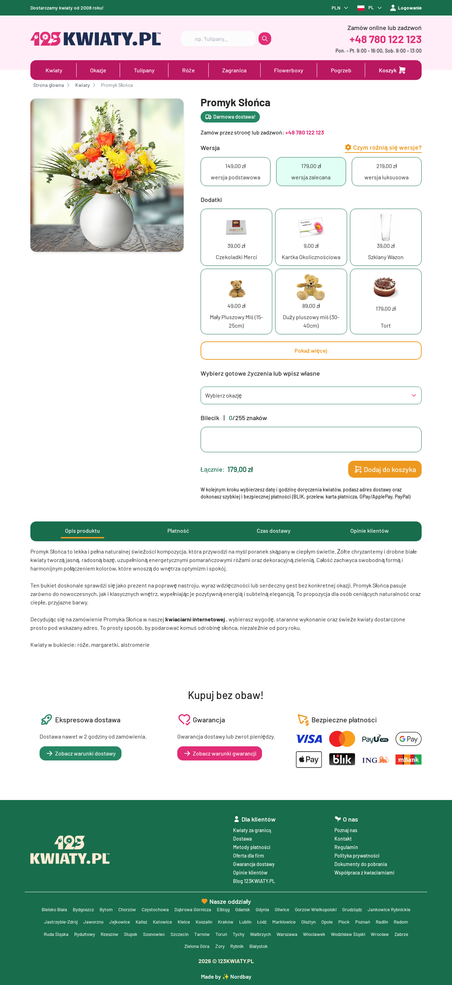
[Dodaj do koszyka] (392, 69)
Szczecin (253, 933)
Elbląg (248, 908)
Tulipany (144, 69)
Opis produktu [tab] (82, 530)
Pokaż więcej (311, 350)
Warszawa (365, 933)
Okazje (98, 69)
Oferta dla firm (248, 854)
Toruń (297, 933)
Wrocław (189, 946)
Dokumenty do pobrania (360, 862)
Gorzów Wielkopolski (347, 908)
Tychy (315, 933)
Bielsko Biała (68, 908)
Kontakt (343, 837)
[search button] (264, 37)
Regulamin (346, 845)
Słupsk (202, 933)
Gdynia (290, 908)
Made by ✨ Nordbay (226, 976)
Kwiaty (54, 69)
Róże (188, 69)
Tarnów (277, 933)
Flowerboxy (288, 69)
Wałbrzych (339, 933)
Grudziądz (387, 908)
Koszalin (260, 921)
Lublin (304, 921)
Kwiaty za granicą (252, 828)
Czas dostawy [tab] (274, 530)
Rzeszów (179, 933)
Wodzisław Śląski (156, 946)
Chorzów (146, 908)
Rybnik (281, 946)
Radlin (75, 933)
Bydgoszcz (99, 908)
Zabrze (211, 946)
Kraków (283, 921)
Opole (390, 921)
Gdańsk (269, 908)
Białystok (304, 946)
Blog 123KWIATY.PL (254, 879)
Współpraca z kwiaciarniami (364, 871)
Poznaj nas (345, 828)
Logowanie (405, 8)
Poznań (55, 933)
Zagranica (234, 69)
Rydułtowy (152, 933)
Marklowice (345, 921)
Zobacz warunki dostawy (80, 754)
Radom (95, 933)
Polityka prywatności (357, 854)
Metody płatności (251, 845)
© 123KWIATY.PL (226, 960)
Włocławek (393, 933)
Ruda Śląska (122, 933)
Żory (263, 946)
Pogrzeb (341, 69)
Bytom (124, 908)
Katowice (216, 921)
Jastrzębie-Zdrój (108, 921)
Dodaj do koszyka (385, 469)
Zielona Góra (238, 946)
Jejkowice (170, 921)
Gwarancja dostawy (254, 862)
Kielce (238, 921)
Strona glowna (48, 85)
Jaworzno (143, 921)
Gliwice (311, 908)
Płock (408, 921)
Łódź (321, 921)
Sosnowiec (227, 933)
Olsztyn (371, 921)
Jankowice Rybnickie (61, 921)
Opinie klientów (250, 871)
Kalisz (193, 921)
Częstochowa (176, 908)
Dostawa (242, 837)
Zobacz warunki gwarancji (219, 754)
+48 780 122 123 (386, 37)
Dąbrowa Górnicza (216, 908)
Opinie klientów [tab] (369, 530)
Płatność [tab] (178, 530)
